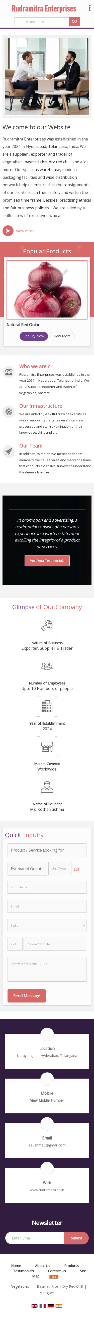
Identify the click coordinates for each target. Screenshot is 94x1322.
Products (71, 1265)
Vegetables (20, 1286)
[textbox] (60, 868)
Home (16, 1265)
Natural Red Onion (23, 324)
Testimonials (23, 1271)
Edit (76, 869)
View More (62, 336)
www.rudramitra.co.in (47, 1189)
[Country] (47, 925)
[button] (47, 1100)
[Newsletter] (34, 1238)
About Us (42, 1265)
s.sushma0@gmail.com (47, 1145)
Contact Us (57, 1271)
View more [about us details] (25, 230)
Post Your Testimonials (47, 560)
